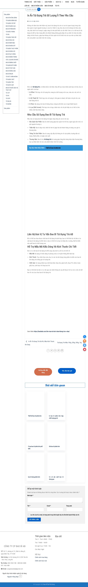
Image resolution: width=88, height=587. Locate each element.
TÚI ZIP (8, 93)
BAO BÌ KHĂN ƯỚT (10, 46)
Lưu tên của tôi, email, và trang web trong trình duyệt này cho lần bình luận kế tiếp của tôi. (54, 515)
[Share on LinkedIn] (62, 350)
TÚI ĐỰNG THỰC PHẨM (12, 48)
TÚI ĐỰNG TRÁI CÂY (11, 37)
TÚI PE (57, 6)
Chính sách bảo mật (41, 561)
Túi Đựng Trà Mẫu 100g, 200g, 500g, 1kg (71, 343)
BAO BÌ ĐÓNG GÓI (10, 51)
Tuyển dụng (80, 2)
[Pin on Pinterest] (58, 350)
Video (67, 2)
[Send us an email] (20, 576)
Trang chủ (28, 2)
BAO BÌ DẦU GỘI (10, 40)
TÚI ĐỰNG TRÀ (10, 82)
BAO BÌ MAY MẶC (10, 43)
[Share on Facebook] (48, 350)
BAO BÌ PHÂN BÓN (11, 29)
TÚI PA (7, 34)
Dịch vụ (59, 2)
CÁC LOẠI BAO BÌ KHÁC (12, 60)
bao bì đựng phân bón (34, 477)
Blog (72, 2)
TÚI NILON (8, 101)
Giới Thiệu (38, 2)
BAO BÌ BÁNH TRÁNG (11, 57)
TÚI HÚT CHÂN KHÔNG (12, 76)
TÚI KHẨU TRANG (10, 32)
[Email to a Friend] (55, 350)
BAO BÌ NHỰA (49, 6)
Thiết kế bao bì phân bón (34, 416)
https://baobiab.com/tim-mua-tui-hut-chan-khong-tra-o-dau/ (52, 331)
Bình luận (30, 495)
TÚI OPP (8, 98)
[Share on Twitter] (51, 350)
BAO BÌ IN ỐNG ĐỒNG (11, 18)
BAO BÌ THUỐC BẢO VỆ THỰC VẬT (12, 89)
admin (37, 21)
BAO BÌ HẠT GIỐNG (11, 54)
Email (49, 506)
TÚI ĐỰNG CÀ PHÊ (10, 23)
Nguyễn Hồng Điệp (13, 577)
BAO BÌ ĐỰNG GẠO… (11, 26)
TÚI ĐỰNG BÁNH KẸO (11, 20)
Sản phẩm (49, 2)
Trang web (69, 506)
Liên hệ (26, 6)
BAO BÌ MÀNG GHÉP (11, 62)
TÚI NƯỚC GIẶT (10, 85)
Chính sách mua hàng (41, 557)
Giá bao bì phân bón (54, 446)
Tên (28, 506)
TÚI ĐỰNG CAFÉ (10, 79)
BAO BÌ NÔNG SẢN (37, 6)
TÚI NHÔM (8, 104)
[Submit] (38, 9)
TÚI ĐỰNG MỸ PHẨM (11, 65)
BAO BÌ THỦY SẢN (10, 68)
